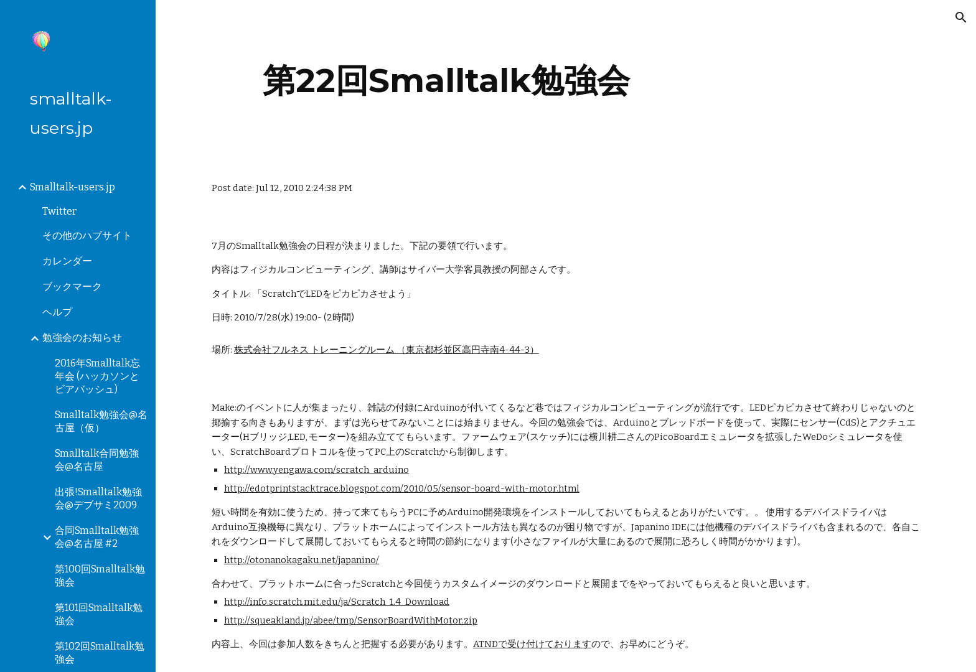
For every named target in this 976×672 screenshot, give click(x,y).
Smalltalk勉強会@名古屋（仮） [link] (101, 421)
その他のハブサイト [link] (87, 235)
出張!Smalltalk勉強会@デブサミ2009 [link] (98, 498)
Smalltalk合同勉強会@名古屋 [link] (97, 459)
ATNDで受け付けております (532, 644)
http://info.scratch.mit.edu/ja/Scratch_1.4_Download (336, 601)
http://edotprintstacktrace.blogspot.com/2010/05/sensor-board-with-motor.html (402, 488)
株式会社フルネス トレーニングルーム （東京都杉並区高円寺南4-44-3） (386, 349)
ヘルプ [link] (57, 312)
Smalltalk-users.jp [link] (72, 187)
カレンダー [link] (67, 261)
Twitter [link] (59, 211)
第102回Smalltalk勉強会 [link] (99, 652)
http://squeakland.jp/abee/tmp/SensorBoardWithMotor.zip (350, 620)
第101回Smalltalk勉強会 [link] (99, 614)
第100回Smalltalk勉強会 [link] (100, 575)
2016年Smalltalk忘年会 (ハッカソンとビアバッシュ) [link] (97, 376)
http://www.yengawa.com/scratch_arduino (316, 469)
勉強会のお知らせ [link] (82, 337)
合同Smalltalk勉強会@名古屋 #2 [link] (97, 537)
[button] (961, 17)
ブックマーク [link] (72, 286)
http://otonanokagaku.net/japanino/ (301, 560)
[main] (446, 80)
